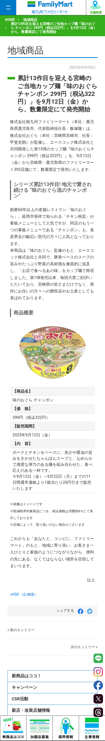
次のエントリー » (84, 647)
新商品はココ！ (27, 675)
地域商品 (30, 20)
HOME (10, 20)
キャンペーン (24, 687)
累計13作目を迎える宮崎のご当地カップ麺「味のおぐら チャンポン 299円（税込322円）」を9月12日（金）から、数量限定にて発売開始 (54, 28)
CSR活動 (20, 698)
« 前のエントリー (21, 630)
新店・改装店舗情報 (31, 710)
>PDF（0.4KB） (24, 594)
